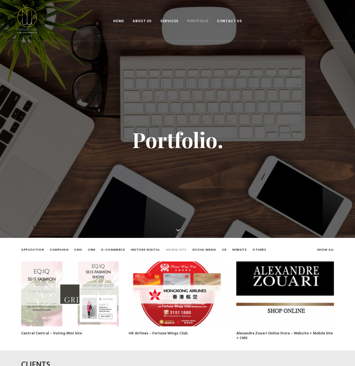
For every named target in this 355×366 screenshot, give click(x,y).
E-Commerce (113, 245)
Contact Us (229, 21)
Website (239, 245)
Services (169, 21)
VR (224, 245)
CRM (91, 245)
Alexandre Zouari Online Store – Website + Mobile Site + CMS (284, 332)
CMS (78, 245)
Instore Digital (145, 245)
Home (118, 21)
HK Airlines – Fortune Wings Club (158, 329)
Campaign (59, 245)
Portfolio (197, 21)
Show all (325, 245)
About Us (142, 21)
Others (259, 245)
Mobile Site (176, 245)
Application (32, 245)
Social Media (204, 245)
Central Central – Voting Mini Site (51, 329)
